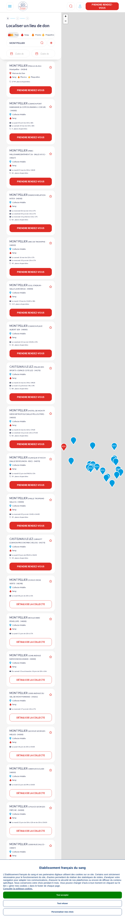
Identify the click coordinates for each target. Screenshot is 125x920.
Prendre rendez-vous (102, 6)
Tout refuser (62, 903)
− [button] (66, 21)
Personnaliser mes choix (62, 912)
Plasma (38, 35)
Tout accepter (63, 895)
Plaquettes (50, 35)
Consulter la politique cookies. (18, 888)
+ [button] (66, 16)
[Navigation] (9, 6)
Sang (27, 35)
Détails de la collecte (31, 604)
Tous (17, 35)
